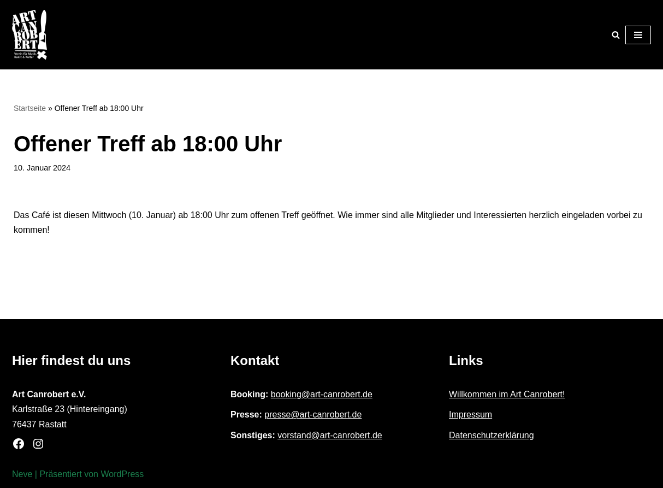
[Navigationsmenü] (638, 35)
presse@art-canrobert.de (313, 414)
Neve (22, 474)
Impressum (470, 414)
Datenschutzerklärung (491, 435)
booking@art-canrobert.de (321, 394)
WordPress (122, 474)
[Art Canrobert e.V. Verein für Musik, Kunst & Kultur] (29, 35)
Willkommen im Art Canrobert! (507, 394)
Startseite (30, 108)
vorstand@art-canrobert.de (329, 435)
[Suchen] (616, 35)
